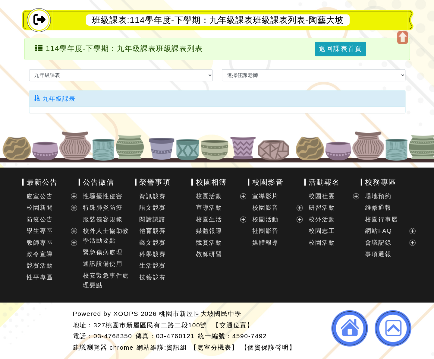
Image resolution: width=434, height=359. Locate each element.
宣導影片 (265, 196)
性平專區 (40, 277)
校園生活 (209, 219)
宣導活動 (209, 207)
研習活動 (322, 207)
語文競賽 (152, 207)
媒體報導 (209, 230)
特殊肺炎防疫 (102, 207)
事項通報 (378, 254)
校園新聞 (40, 207)
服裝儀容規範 (102, 219)
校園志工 (322, 230)
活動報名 (324, 182)
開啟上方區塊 (402, 37)
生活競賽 (152, 265)
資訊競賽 (152, 196)
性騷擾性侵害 (102, 196)
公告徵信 (98, 182)
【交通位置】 (232, 324)
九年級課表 (54, 98)
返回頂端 (393, 328)
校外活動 (322, 219)
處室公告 (40, 196)
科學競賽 (152, 254)
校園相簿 (211, 182)
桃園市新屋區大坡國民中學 (200, 313)
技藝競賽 (152, 277)
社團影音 (265, 230)
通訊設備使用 (102, 264)
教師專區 (40, 242)
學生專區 (40, 230)
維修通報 (378, 207)
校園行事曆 (381, 219)
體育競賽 (152, 230)
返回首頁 (349, 328)
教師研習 (209, 254)
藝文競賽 (152, 242)
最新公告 (42, 182)
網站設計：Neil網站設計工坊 (45, 330)
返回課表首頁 (340, 48)
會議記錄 (378, 242)
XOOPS (125, 313)
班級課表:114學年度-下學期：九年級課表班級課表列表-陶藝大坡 (217, 20)
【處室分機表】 (214, 347)
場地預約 (378, 196)
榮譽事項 (155, 182)
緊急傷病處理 (102, 252)
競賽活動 (40, 265)
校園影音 (267, 182)
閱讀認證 (152, 219)
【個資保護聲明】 (268, 347)
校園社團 (322, 196)
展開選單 (74, 196)
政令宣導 (40, 254)
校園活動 (209, 196)
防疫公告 (40, 219)
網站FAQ (378, 230)
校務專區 (380, 182)
